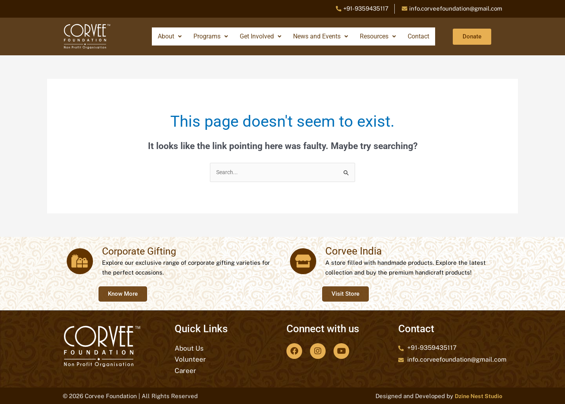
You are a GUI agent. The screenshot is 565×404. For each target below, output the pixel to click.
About (170, 36)
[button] (170, 36)
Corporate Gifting (138, 252)
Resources (378, 36)
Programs (210, 36)
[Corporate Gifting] (78, 261)
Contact (418, 36)
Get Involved (260, 36)
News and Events (320, 36)
